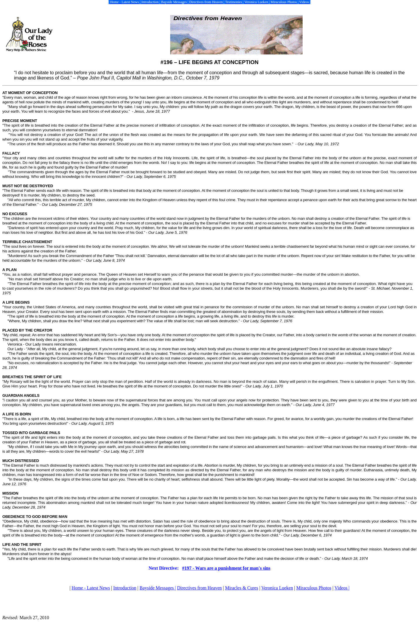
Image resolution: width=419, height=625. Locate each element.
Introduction (124, 587)
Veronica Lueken (277, 587)
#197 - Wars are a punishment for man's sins (226, 568)
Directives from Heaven (199, 587)
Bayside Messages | (158, 587)
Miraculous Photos (313, 587)
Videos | (342, 587)
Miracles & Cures (241, 587)
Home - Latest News (91, 587)
